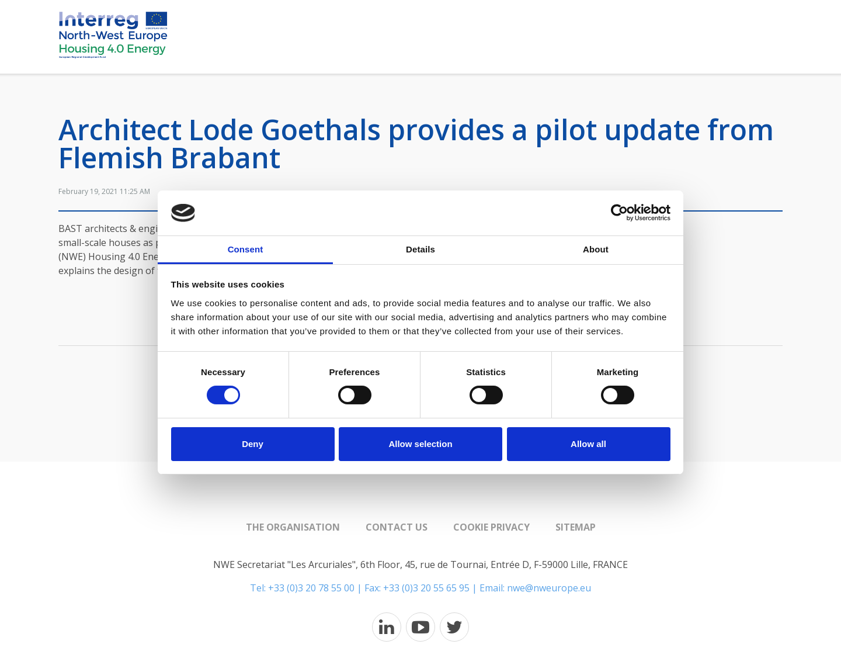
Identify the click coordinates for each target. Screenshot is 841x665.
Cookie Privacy (491, 527)
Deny (252, 444)
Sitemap (575, 527)
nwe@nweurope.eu (549, 587)
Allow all (588, 444)
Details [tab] (420, 249)
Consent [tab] (245, 249)
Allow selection (420, 444)
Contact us (397, 527)
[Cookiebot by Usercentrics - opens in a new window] (619, 212)
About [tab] (596, 249)
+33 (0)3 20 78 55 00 (311, 587)
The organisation (293, 527)
